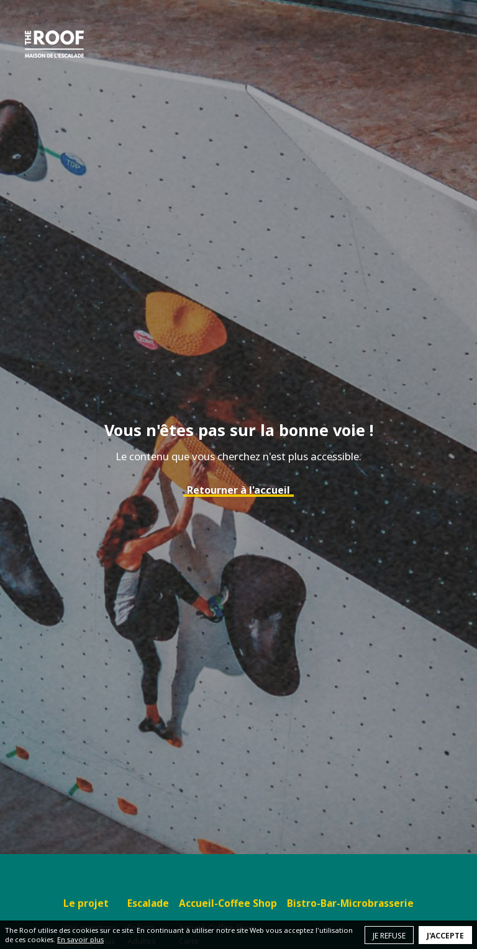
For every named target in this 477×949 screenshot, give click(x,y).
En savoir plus (80, 939)
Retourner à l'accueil (238, 490)
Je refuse (389, 935)
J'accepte (445, 935)
